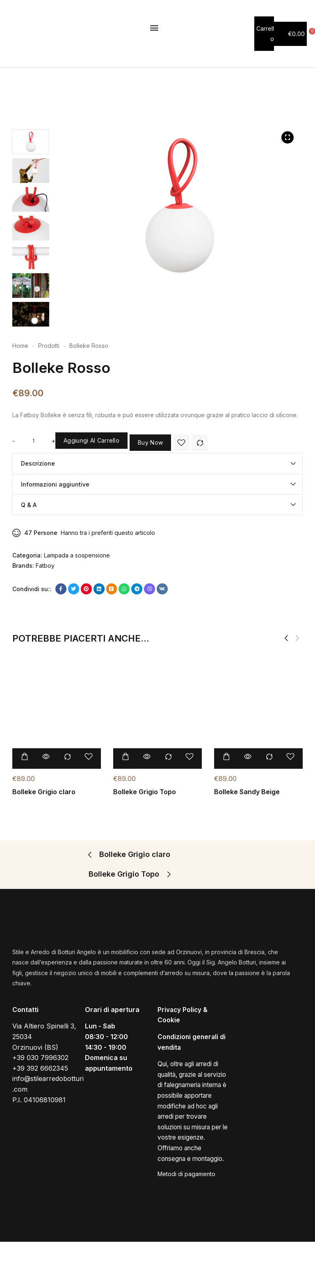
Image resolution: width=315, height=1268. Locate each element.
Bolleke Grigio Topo (144, 792)
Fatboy (45, 565)
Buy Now (150, 442)
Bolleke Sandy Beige (247, 792)
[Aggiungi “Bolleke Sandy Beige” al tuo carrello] (226, 758)
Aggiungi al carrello (91, 440)
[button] (154, 27)
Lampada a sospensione (77, 555)
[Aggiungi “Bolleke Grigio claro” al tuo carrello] (24, 758)
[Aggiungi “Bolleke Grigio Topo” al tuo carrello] (125, 758)
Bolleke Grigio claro (43, 792)
